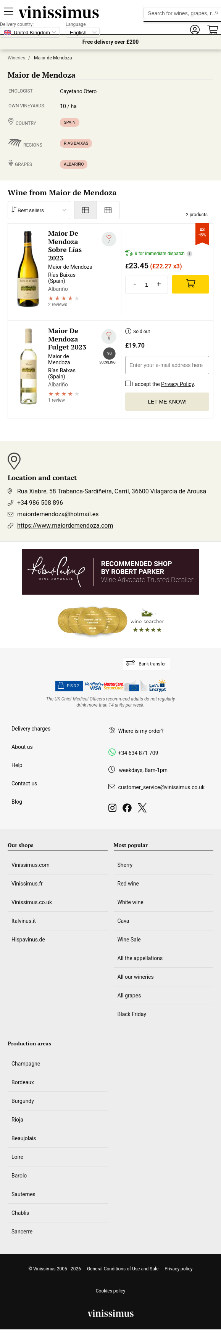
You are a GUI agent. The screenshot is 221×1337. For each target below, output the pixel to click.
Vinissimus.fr (27, 884)
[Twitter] (144, 810)
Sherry (125, 865)
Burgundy (22, 1101)
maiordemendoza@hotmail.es (58, 514)
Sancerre (21, 1232)
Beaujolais (23, 1138)
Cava (123, 921)
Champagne (25, 1064)
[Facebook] (129, 810)
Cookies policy (110, 1291)
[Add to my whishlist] (109, 239)
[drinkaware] (110, 702)
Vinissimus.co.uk (31, 902)
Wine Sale (129, 940)
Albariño (74, 164)
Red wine (128, 884)
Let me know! (167, 402)
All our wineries (136, 977)
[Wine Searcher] (111, 621)
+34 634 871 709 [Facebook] (138, 753)
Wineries (16, 58)
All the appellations (140, 958)
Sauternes (23, 1194)
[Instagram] (113, 810)
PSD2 (69, 686)
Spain (70, 122)
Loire (17, 1157)
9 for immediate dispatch (158, 253)
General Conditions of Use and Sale (122, 1269)
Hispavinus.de (28, 940)
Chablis (20, 1213)
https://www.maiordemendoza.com (65, 525)
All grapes (129, 995)
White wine (131, 902)
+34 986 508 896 (40, 502)
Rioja (17, 1120)
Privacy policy (178, 1269)
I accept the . (160, 382)
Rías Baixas (76, 143)
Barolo (19, 1176)
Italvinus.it (23, 921)
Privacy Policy (177, 384)
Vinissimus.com (30, 865)
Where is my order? (141, 731)
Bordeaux (22, 1082)
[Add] (190, 284)
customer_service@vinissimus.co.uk (161, 787)
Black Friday (132, 1014)
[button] (195, 30)
